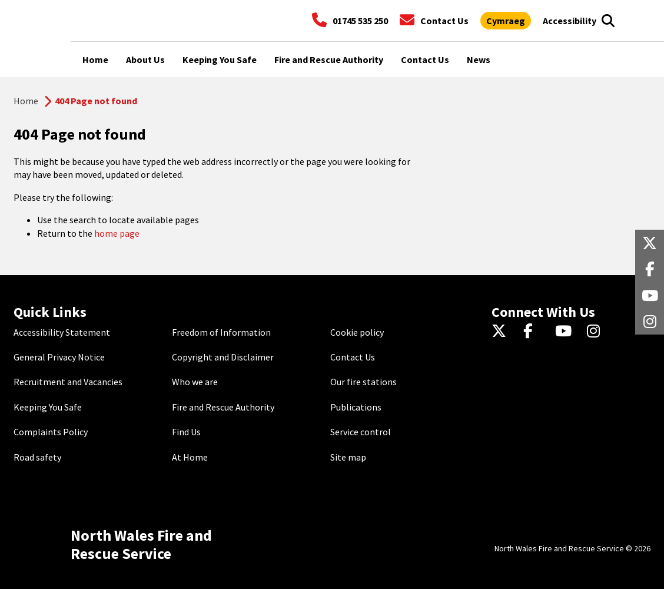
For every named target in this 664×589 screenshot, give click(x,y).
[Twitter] (502, 332)
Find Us (186, 432)
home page (117, 233)
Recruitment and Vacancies (68, 382)
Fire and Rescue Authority (223, 407)
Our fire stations (363, 382)
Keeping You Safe (48, 407)
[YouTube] (565, 332)
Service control (360, 432)
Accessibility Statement (62, 332)
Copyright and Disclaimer (223, 357)
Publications (355, 407)
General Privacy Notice (59, 357)
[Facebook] (533, 332)
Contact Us (352, 357)
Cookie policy (357, 332)
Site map (348, 457)
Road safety (37, 457)
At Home (190, 457)
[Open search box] (607, 20)
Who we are (195, 382)
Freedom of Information (221, 332)
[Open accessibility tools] (569, 20)
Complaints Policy (51, 432)
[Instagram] (597, 332)
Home (26, 101)
